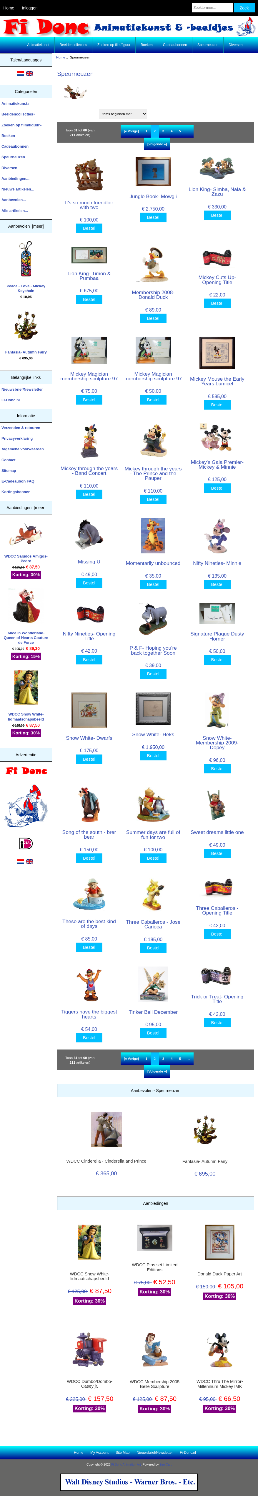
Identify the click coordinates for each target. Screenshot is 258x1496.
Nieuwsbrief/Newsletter (22, 389)
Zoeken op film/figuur (113, 45)
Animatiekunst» (15, 103)
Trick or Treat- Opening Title (217, 999)
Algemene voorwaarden (22, 449)
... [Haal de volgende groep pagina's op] (188, 131)
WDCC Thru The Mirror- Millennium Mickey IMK (220, 1384)
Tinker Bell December (153, 1012)
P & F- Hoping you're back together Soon (153, 650)
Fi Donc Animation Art (126, 1464)
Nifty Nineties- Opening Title (89, 636)
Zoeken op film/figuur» (21, 125)
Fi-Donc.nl (10, 400)
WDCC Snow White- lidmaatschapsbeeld (26, 695)
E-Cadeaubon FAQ (17, 481)
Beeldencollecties (73, 45)
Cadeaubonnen (175, 45)
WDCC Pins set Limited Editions (154, 1267)
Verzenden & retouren (20, 428)
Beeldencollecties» (18, 114)
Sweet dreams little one (217, 832)
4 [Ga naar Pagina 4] (171, 131)
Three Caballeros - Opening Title (217, 910)
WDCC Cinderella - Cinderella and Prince (106, 1161)
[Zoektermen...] (212, 7)
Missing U (89, 562)
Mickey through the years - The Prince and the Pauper (153, 473)
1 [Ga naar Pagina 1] (146, 131)
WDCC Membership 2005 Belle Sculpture (154, 1384)
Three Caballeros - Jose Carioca (153, 924)
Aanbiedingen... (15, 178)
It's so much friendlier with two (89, 205)
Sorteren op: (70, 112)
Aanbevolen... (13, 200)
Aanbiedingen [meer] (25, 507)
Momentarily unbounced (153, 563)
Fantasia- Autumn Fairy (26, 331)
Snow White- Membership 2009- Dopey (217, 742)
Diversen (235, 45)
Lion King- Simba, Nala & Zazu (217, 191)
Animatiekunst (38, 45)
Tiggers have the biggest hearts (89, 1014)
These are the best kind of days (89, 923)
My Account (99, 1453)
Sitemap (8, 470)
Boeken (147, 45)
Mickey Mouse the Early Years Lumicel (217, 381)
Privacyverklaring (17, 438)
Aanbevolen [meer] (26, 226)
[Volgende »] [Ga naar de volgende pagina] (157, 144)
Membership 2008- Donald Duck (153, 294)
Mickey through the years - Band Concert (89, 470)
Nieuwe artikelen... (17, 189)
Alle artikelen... (14, 210)
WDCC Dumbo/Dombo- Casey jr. (89, 1384)
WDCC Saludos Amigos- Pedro (26, 542)
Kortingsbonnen (15, 492)
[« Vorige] (131, 131)
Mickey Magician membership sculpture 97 (89, 376)
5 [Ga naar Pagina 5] (180, 131)
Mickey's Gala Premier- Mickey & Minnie (217, 464)
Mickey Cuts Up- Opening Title (217, 279)
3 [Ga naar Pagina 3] (163, 131)
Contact (8, 460)
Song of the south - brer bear (89, 834)
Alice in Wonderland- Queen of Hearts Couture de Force (26, 616)
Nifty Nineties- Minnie (217, 563)
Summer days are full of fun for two (153, 834)
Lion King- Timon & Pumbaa (89, 275)
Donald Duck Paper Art (219, 1274)
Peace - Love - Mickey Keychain (25, 267)
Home (8, 8)
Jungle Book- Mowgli (153, 196)
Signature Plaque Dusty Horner (217, 636)
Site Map (122, 1453)
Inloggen (29, 8)
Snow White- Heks (153, 734)
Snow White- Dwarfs (89, 738)
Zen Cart (165, 1464)
